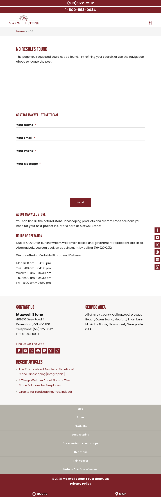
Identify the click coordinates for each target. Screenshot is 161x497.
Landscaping (80, 435)
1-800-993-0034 (27, 334)
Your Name (26, 125)
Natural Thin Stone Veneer (80, 469)
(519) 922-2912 (80, 3)
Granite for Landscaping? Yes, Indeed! (45, 392)
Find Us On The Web (30, 344)
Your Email (26, 138)
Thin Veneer (80, 461)
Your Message (28, 164)
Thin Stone (81, 452)
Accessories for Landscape (81, 443)
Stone (81, 417)
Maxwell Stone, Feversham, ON (86, 479)
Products (80, 426)
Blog (80, 409)
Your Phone (26, 151)
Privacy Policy (80, 484)
